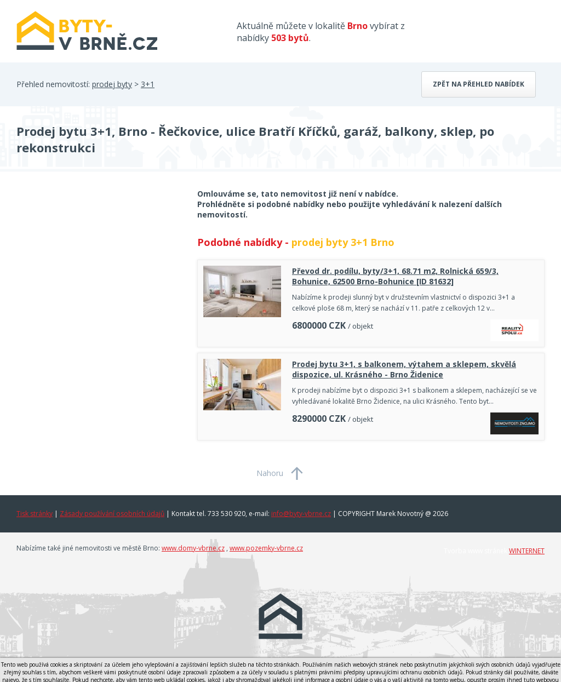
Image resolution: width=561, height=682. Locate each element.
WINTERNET (527, 550)
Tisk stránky (34, 513)
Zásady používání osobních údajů (112, 513)
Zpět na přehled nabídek (478, 84)
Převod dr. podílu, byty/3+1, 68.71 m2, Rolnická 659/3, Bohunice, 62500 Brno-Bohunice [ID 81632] (395, 276)
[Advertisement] (98, 276)
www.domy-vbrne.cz (193, 548)
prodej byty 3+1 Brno (342, 242)
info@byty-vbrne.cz (301, 513)
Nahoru (269, 473)
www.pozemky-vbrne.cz (266, 548)
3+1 (147, 84)
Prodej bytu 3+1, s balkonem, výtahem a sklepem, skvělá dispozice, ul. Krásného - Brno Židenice (404, 369)
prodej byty (112, 84)
